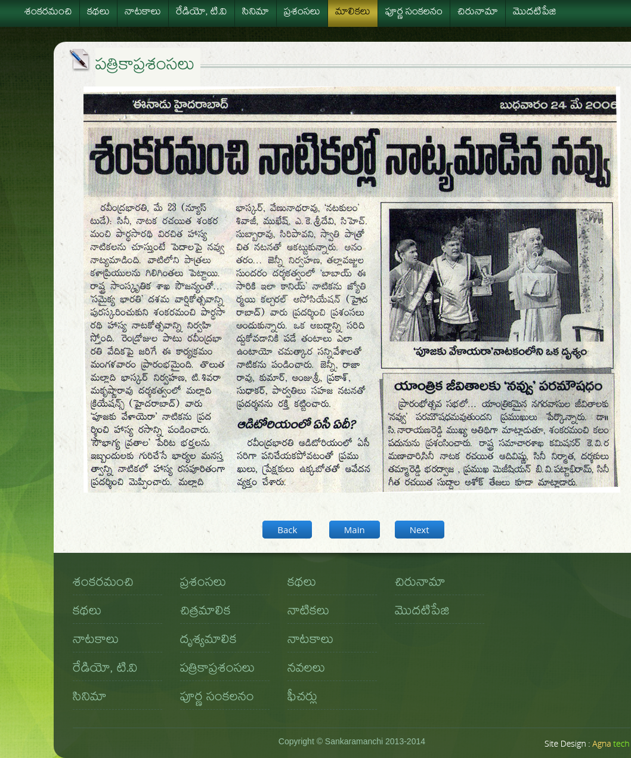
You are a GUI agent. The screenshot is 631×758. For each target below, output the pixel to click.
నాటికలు (308, 612)
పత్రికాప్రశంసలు (217, 669)
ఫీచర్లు (302, 698)
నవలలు (306, 669)
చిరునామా (477, 13)
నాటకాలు (143, 13)
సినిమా (255, 13)
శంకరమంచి (48, 13)
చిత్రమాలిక (205, 612)
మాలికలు (352, 13)
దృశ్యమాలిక (208, 641)
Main (354, 530)
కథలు (98, 13)
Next (419, 530)
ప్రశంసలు (302, 13)
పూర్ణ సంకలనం (414, 13)
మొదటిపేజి (534, 13)
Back (287, 530)
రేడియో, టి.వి (201, 13)
